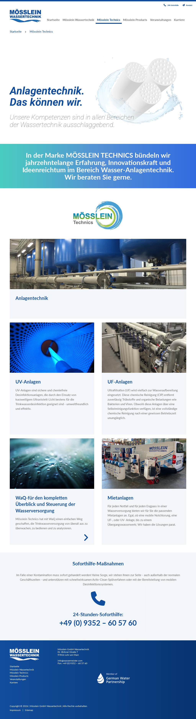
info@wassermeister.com (70, 660)
